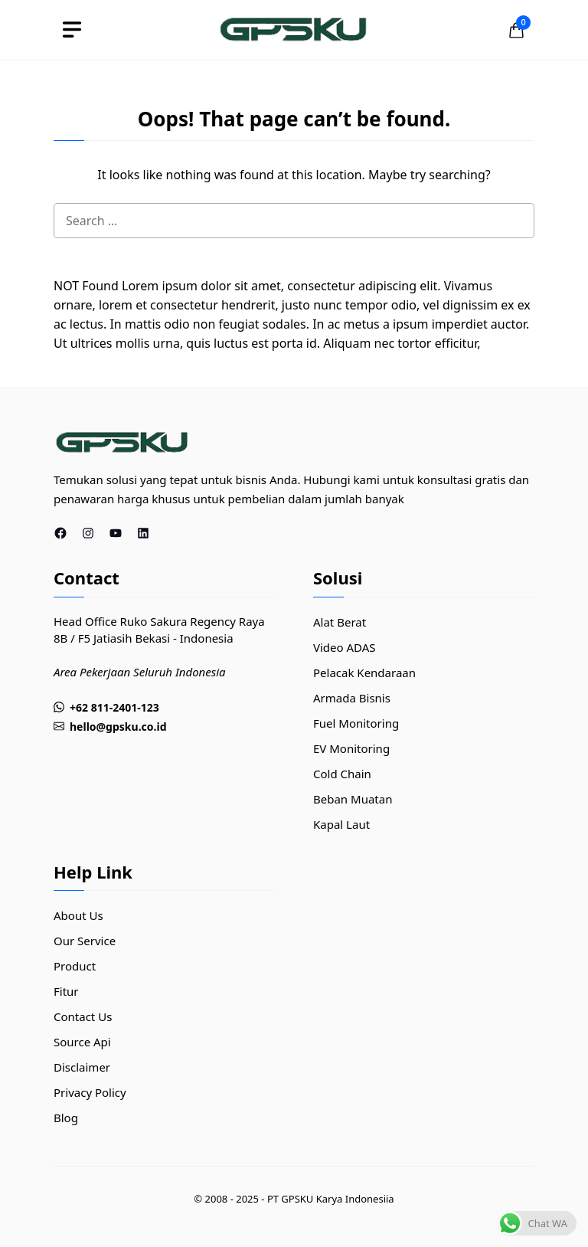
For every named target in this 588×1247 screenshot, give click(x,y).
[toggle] (72, 29)
